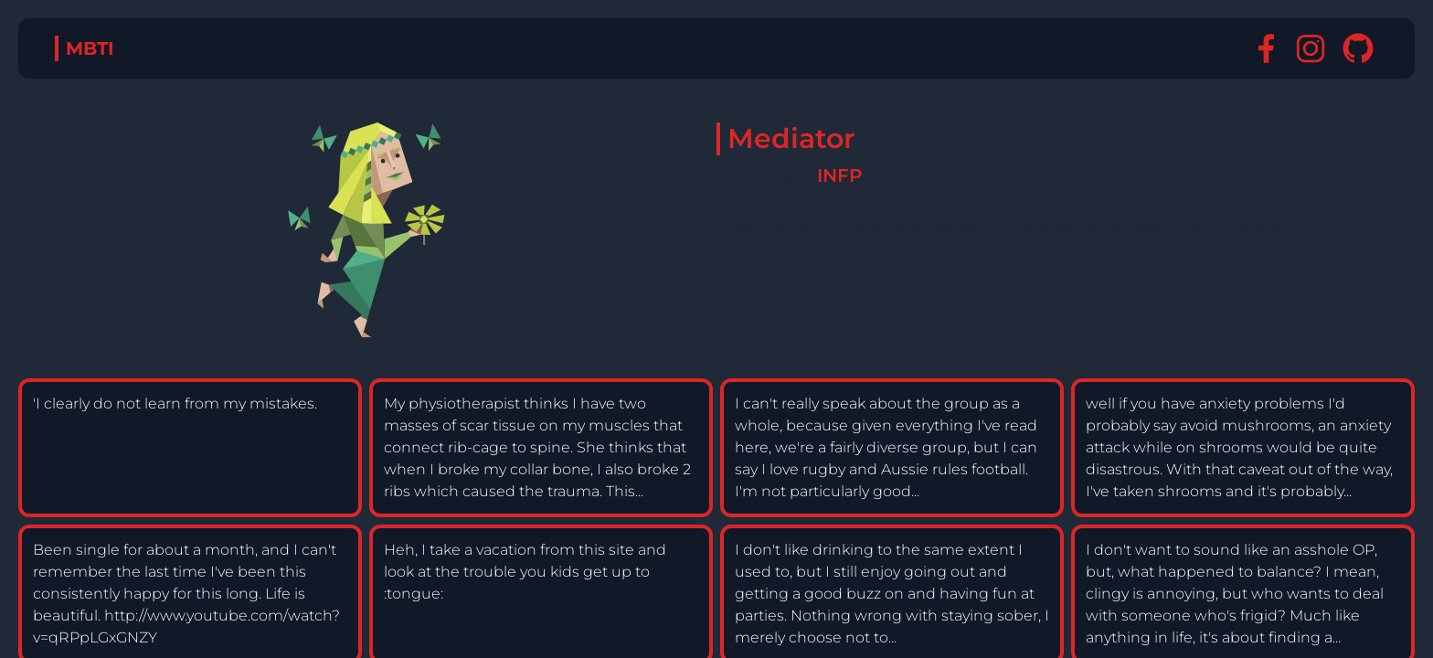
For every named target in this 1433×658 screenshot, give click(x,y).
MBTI (90, 48)
